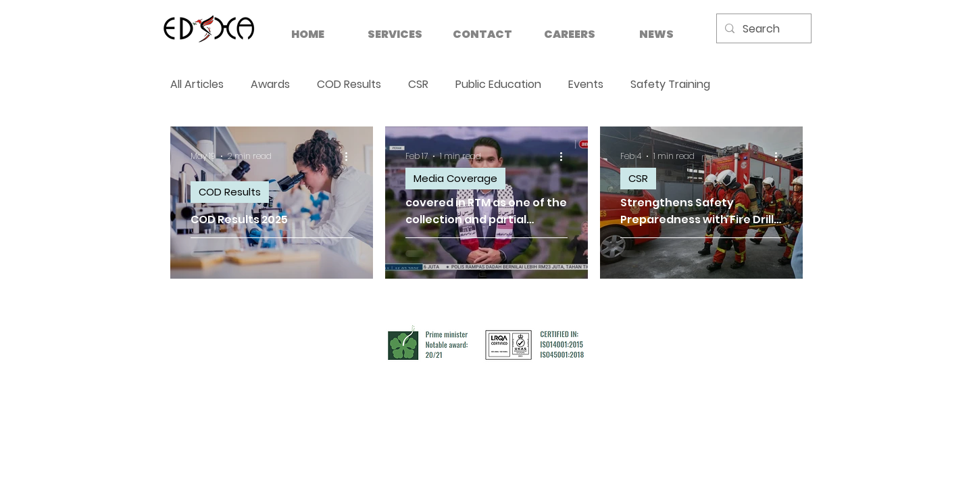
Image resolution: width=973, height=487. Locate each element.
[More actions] (351, 156)
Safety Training (670, 84)
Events (585, 84)
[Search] (762, 29)
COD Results (349, 84)
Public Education (498, 84)
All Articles (197, 84)
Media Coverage (455, 178)
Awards (270, 84)
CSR (418, 84)
